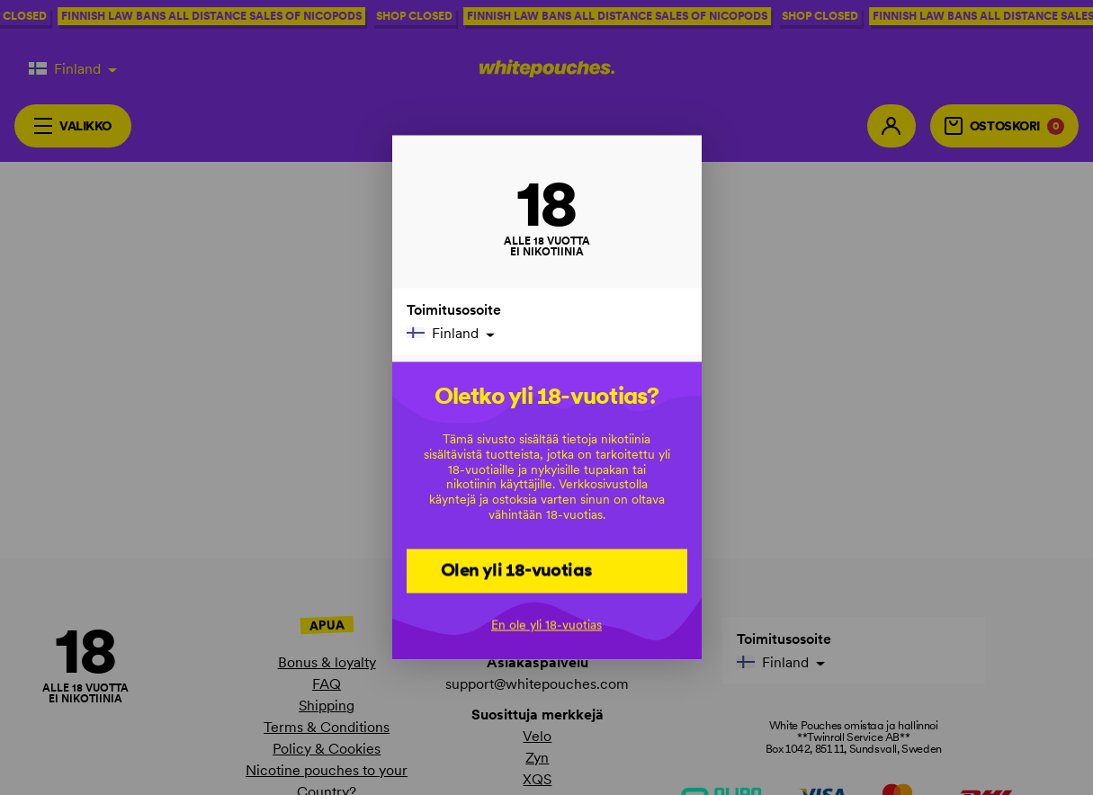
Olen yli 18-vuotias (517, 570)
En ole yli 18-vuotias (546, 625)
